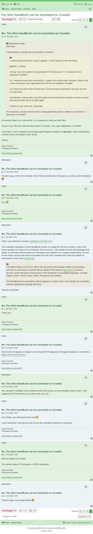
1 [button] (83, 20)
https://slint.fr (68, 270)
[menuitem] (16, 4)
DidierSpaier (14, 44)
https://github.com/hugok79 (12, 153)
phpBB (38, 528)
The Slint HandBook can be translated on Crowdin (35, 15)
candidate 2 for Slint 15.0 (40, 241)
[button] (80, 20)
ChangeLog (28, 258)
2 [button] (87, 20)
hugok (4, 24)
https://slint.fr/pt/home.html (13, 355)
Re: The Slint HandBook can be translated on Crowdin (36, 33)
